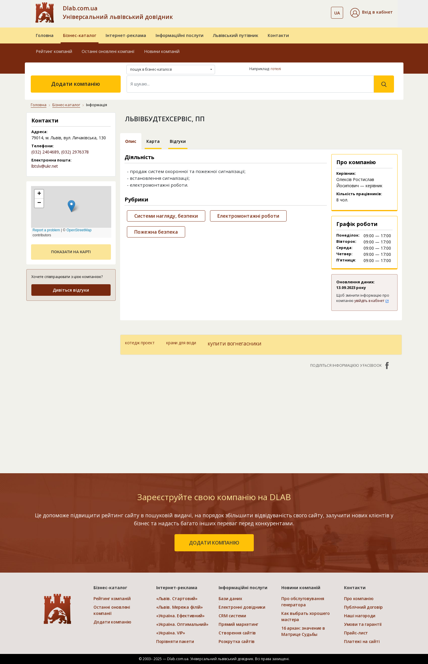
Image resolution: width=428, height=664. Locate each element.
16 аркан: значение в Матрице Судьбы (303, 631)
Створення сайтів (237, 633)
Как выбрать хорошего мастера (305, 616)
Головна (45, 35)
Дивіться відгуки (71, 290)
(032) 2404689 (45, 152)
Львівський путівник (235, 35)
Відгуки (178, 141)
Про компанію (359, 598)
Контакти (278, 35)
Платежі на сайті (362, 641)
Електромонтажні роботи (248, 216)
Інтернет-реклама (126, 35)
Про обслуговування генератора (302, 602)
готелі (276, 68)
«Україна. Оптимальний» (182, 624)
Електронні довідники (242, 607)
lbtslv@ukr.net (44, 166)
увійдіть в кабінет (371, 300)
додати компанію (214, 542)
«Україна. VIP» (170, 633)
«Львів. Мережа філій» (179, 607)
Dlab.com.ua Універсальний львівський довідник (118, 12)
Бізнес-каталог (79, 35)
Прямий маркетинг (238, 624)
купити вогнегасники (234, 343)
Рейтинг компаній (54, 51)
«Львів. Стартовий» (177, 598)
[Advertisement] (261, 417)
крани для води (181, 342)
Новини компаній (162, 51)
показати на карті (71, 252)
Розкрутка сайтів (237, 641)
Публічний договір (363, 607)
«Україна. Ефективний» (180, 615)
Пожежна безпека (156, 232)
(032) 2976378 (75, 152)
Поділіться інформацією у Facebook (350, 365)
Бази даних (230, 598)
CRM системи (232, 615)
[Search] (250, 84)
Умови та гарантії (363, 624)
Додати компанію (75, 83)
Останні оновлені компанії (108, 51)
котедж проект (139, 342)
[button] (371, 13)
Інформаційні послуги (179, 35)
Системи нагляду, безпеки (166, 216)
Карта (153, 141)
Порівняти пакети (175, 641)
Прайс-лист (356, 633)
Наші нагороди (359, 615)
